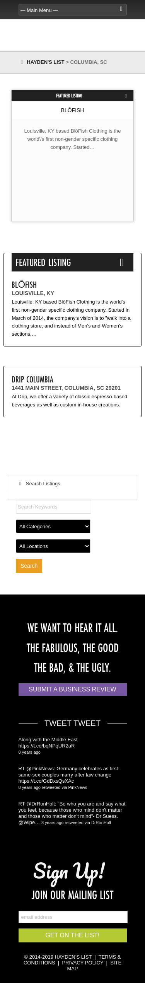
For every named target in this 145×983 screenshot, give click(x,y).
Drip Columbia (32, 379)
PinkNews (77, 787)
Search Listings (38, 483)
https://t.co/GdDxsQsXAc (46, 781)
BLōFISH (72, 110)
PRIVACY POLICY (82, 963)
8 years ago (30, 752)
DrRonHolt (101, 822)
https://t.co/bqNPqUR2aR (47, 746)
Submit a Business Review (72, 689)
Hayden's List (45, 62)
